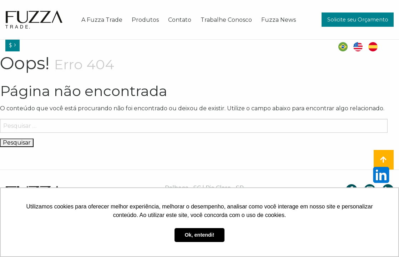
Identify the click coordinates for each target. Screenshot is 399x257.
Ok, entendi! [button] (199, 235)
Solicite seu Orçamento (357, 19)
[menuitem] (102, 19)
